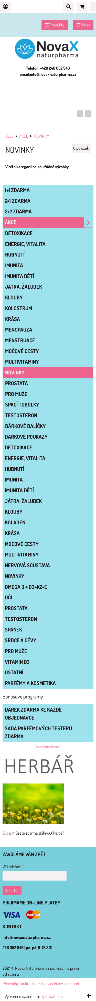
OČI (8, 597)
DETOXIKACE (19, 233)
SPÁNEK (13, 629)
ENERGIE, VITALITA (25, 244)
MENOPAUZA (18, 329)
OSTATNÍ (14, 672)
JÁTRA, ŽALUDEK (23, 286)
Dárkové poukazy (26, 436)
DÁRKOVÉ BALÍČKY (25, 426)
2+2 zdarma (18, 211)
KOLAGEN (15, 522)
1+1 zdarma (17, 190)
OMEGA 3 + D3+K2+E (26, 586)
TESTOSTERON (21, 415)
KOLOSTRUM (18, 308)
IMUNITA (14, 265)
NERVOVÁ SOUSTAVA (27, 565)
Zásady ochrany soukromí (58, 983)
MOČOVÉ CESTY (22, 351)
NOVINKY (15, 372)
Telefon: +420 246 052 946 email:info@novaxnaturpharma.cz (48, 71)
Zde (5, 833)
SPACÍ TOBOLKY (22, 404)
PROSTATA (16, 383)
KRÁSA (12, 319)
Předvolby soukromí (19, 983)
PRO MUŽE (16, 394)
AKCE (49, 222)
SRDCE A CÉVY (20, 640)
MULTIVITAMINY (22, 361)
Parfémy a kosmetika (30, 683)
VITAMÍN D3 (17, 661)
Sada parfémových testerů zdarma (38, 732)
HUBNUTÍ (15, 254)
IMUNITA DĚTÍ (19, 276)
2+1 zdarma (17, 200)
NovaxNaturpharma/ (48, 746)
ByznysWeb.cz (51, 996)
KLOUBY (14, 297)
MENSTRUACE (20, 340)
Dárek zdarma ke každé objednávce (33, 713)
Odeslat (12, 890)
